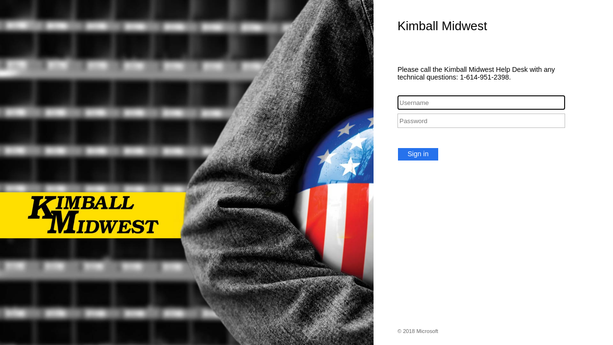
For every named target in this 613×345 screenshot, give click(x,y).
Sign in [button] (418, 154)
